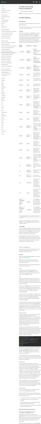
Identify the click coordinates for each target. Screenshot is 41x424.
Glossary (2, 23)
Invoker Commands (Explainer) (7, 34)
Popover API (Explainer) (5, 36)
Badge (2, 85)
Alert (2, 81)
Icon (2, 105)
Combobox (3, 95)
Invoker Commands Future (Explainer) (8, 52)
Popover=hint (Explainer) (6, 38)
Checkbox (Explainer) (5, 72)
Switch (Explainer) (4, 64)
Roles (2, 25)
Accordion (3, 80)
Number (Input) (4, 112)
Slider (2, 120)
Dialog (2, 98)
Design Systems (4, 12)
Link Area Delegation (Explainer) (7, 54)
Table (2, 124)
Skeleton (3, 119)
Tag (2, 127)
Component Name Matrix (6, 10)
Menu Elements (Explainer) (6, 56)
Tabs (2, 125)
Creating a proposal (5, 20)
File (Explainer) (4, 75)
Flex (2, 103)
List (2, 108)
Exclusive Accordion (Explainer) (7, 33)
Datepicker (3, 97)
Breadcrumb (3, 86)
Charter (2, 18)
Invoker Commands (22, 24)
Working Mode (4, 26)
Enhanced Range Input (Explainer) (7, 47)
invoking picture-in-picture (30, 386)
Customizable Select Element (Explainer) (8, 31)
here (39, 13)
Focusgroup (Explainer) (5, 49)
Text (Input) (3, 130)
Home (2, 6)
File (2, 102)
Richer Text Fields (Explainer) (6, 62)
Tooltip (2, 134)
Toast (2, 132)
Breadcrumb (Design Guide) (6, 70)
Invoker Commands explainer (29, 253)
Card (2, 90)
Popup (2, 114)
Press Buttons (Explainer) (6, 61)
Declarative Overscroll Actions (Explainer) (8, 45)
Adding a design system (5, 16)
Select (2, 117)
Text (2, 129)
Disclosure (3, 100)
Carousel (3, 92)
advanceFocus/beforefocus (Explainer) (8, 42)
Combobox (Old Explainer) (6, 74)
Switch (2, 122)
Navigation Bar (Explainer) (6, 57)
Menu (2, 110)
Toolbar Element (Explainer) (6, 66)
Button (2, 88)
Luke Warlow (30, 11)
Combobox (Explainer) (5, 44)
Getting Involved (4, 21)
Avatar (2, 83)
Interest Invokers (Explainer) (6, 50)
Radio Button (3, 115)
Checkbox (3, 93)
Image (2, 107)
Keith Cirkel (25, 11)
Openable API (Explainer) (6, 59)
